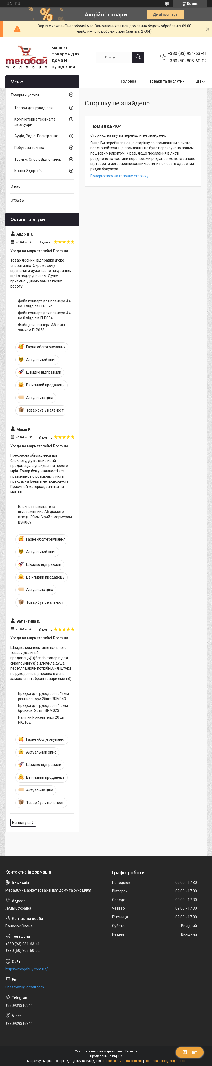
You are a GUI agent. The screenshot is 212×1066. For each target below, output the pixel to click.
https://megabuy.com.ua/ (26, 969)
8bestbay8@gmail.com (24, 987)
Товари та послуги (165, 81)
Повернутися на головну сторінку (119, 176)
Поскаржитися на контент (122, 1061)
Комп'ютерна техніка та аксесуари (34, 122)
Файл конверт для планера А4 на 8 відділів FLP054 (44, 315)
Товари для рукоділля (33, 108)
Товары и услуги (25, 95)
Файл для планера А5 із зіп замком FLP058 (41, 327)
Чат (189, 1052)
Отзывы (17, 200)
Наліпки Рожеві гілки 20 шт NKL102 (41, 720)
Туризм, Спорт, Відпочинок (37, 159)
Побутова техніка (29, 147)
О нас (15, 186)
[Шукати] (138, 57)
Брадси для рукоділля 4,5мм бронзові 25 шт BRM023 (43, 708)
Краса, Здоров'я (28, 171)
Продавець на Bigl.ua (106, 1056)
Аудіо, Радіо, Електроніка (36, 136)
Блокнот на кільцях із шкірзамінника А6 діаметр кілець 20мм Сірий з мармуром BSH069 (45, 514)
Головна (128, 81)
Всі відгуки (21, 822)
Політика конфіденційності (165, 1061)
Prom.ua (131, 1051)
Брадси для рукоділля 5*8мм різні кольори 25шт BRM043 (43, 696)
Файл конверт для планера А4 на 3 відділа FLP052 (44, 304)
